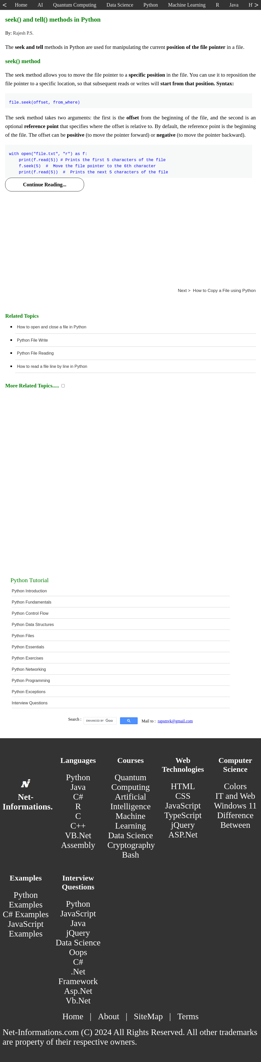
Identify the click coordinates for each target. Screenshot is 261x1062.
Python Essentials (28, 647)
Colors (235, 786)
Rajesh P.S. (23, 33)
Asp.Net (78, 991)
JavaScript (183, 805)
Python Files (23, 636)
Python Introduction (29, 591)
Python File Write (32, 340)
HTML (183, 786)
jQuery (183, 825)
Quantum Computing (130, 782)
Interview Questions (30, 703)
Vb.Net (78, 1000)
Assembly (78, 845)
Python (78, 777)
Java (78, 787)
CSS (183, 796)
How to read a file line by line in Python (52, 366)
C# (78, 796)
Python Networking (29, 669)
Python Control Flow (30, 613)
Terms (188, 1016)
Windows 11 (235, 805)
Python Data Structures (33, 624)
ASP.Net (183, 834)
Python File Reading (35, 353)
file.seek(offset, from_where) (44, 99)
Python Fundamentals (31, 602)
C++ (78, 825)
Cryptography (131, 845)
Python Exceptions (29, 692)
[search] (99, 721)
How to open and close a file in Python (51, 327)
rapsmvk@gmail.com (175, 721)
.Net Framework (78, 976)
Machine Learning (130, 820)
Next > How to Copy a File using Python (217, 290)
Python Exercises (27, 658)
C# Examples (26, 914)
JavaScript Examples (26, 928)
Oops (78, 952)
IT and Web (235, 796)
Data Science (130, 835)
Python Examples (26, 899)
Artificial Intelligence (130, 801)
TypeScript (183, 815)
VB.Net (78, 835)
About (108, 1016)
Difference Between (235, 820)
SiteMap (148, 1016)
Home (72, 1016)
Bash (130, 854)
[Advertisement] (130, 233)
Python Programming (31, 680)
